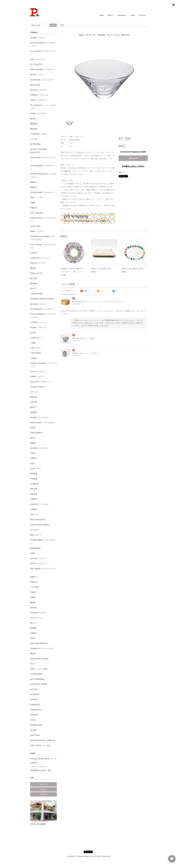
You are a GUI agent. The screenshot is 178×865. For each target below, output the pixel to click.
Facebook (43, 794)
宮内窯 (32, 428)
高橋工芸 (33, 582)
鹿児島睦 (33, 283)
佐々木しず (34, 530)
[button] (122, 14)
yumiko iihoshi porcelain (39, 659)
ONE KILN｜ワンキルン (39, 504)
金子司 (32, 289)
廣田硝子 (33, 187)
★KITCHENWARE (37, 679)
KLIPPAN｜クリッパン (39, 322)
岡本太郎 (33, 489)
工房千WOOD (35, 353)
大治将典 (33, 479)
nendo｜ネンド (36, 469)
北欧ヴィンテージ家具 (39, 669)
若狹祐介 (33, 633)
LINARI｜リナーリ (37, 376)
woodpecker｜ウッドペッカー (41, 648)
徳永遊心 (33, 608)
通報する (121, 172)
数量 (120, 146)
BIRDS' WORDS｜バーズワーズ (42, 69)
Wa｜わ (33, 623)
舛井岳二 (33, 407)
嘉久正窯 (33, 278)
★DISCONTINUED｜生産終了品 (42, 740)
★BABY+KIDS (35, 710)
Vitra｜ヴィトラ (36, 618)
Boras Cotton (35, 85)
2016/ (32, 463)
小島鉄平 (33, 358)
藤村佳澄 (33, 129)
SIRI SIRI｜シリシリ (38, 558)
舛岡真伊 (33, 412)
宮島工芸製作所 (36, 433)
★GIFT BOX (35, 735)
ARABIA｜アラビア (37, 38)
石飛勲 (32, 203)
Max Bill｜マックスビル (39, 417)
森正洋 (32, 438)
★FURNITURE (36, 725)
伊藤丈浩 (33, 208)
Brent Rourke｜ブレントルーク (42, 80)
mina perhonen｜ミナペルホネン (43, 423)
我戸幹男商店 (35, 144)
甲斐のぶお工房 (36, 273)
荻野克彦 (33, 494)
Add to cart (133, 158)
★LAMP (33, 730)
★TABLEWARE (36, 674)
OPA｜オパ (34, 514)
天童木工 (33, 592)
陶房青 (32, 602)
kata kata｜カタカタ (38, 304)
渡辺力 (32, 638)
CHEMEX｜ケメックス (39, 95)
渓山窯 (32, 333)
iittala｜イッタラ (36, 197)
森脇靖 (32, 443)
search (53, 25)
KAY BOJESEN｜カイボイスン (42, 309)
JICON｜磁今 (35, 226)
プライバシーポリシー (39, 767)
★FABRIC (34, 699)
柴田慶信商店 (35, 548)
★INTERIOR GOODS (38, 684)
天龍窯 (32, 597)
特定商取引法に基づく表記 (41, 770)
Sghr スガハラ (35, 535)
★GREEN (34, 715)
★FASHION (34, 694)
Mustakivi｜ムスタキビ (39, 448)
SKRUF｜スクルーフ (38, 564)
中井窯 (32, 453)
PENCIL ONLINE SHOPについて (43, 759)
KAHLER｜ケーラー (38, 263)
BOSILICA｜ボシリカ (38, 90)
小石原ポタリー (36, 338)
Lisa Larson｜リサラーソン (40, 382)
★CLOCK (34, 689)
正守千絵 (33, 402)
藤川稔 (32, 119)
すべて (68, 291)
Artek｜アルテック (37, 59)
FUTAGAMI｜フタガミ (39, 134)
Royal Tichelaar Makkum (39, 525)
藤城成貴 (33, 124)
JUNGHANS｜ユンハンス (40, 258)
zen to (32, 664)
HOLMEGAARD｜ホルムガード (42, 192)
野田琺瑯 (33, 474)
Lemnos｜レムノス (37, 371)
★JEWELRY (35, 705)
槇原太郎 (33, 397)
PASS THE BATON (37, 520)
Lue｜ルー (34, 392)
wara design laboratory (39, 643)
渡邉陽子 (33, 628)
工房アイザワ (35, 348)
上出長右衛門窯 (36, 294)
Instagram (43, 789)
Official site (43, 784)
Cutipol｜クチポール (38, 100)
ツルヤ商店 (34, 587)
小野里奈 (33, 499)
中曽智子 (33, 458)
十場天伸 (33, 253)
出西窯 (32, 553)
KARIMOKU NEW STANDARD (42, 299)
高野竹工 (33, 577)
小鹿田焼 (33, 509)
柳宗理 (32, 654)
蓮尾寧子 (33, 182)
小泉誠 (32, 343)
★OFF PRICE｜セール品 (40, 745)
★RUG (33, 720)
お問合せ (34, 763)
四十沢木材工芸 (36, 64)
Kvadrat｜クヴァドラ (38, 327)
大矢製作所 (34, 484)
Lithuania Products (37, 387)
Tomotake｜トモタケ (38, 613)
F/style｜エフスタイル (38, 113)
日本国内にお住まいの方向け (133, 166)
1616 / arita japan (37, 213)
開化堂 (32, 268)
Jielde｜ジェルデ (36, 231)
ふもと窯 (33, 139)
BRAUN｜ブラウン (37, 75)
